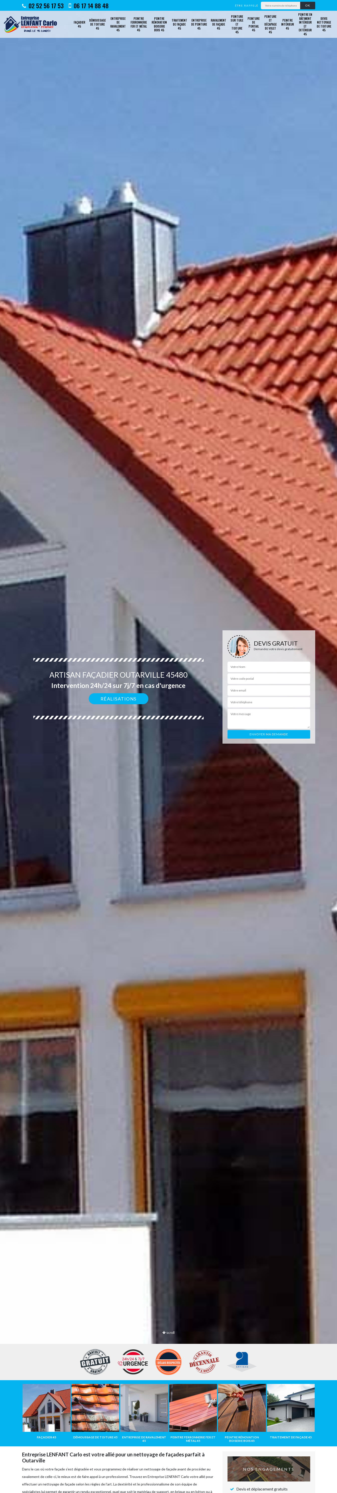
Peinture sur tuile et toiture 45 (237, 24)
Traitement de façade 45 (179, 24)
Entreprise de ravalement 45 (118, 24)
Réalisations (118, 698)
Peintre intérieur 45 (287, 24)
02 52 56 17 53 (43, 5)
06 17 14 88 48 (88, 5)
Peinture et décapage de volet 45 (270, 24)
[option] (168, 746)
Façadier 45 (79, 24)
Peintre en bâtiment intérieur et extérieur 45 (305, 24)
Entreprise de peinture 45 (199, 24)
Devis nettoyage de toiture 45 (324, 24)
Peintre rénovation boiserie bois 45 (159, 24)
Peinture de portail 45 (254, 24)
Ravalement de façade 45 (218, 24)
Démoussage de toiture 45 (97, 24)
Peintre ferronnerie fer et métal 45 (139, 24)
